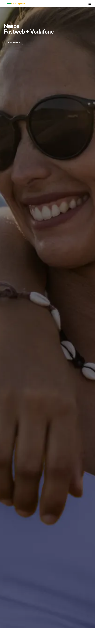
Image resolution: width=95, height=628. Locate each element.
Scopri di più (13, 42)
